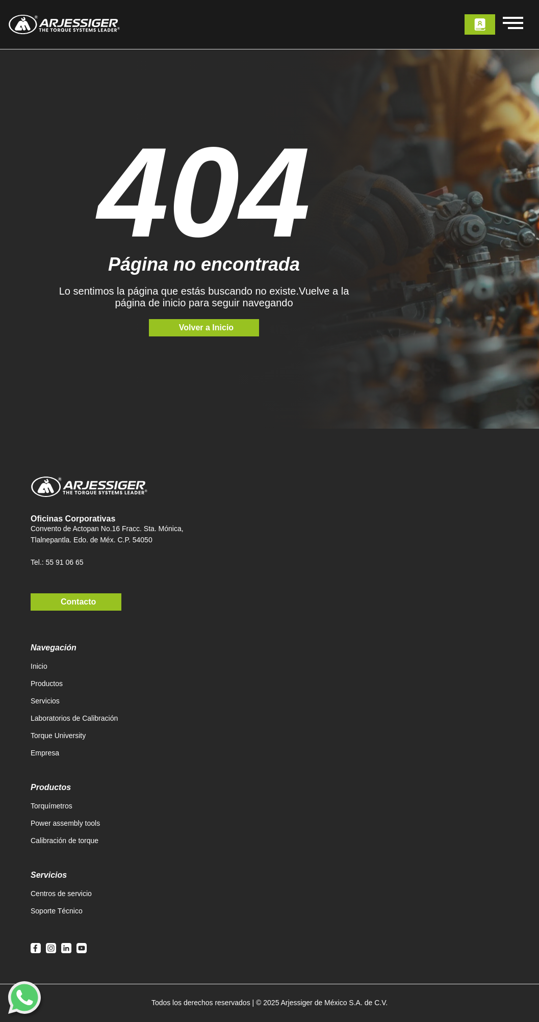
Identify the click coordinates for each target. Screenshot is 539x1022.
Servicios (45, 701)
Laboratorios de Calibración (74, 718)
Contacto (78, 601)
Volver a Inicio (206, 327)
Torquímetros (51, 806)
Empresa (45, 753)
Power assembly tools (65, 823)
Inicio (39, 666)
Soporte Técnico (57, 911)
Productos (47, 683)
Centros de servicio (61, 893)
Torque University (58, 735)
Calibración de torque (64, 840)
